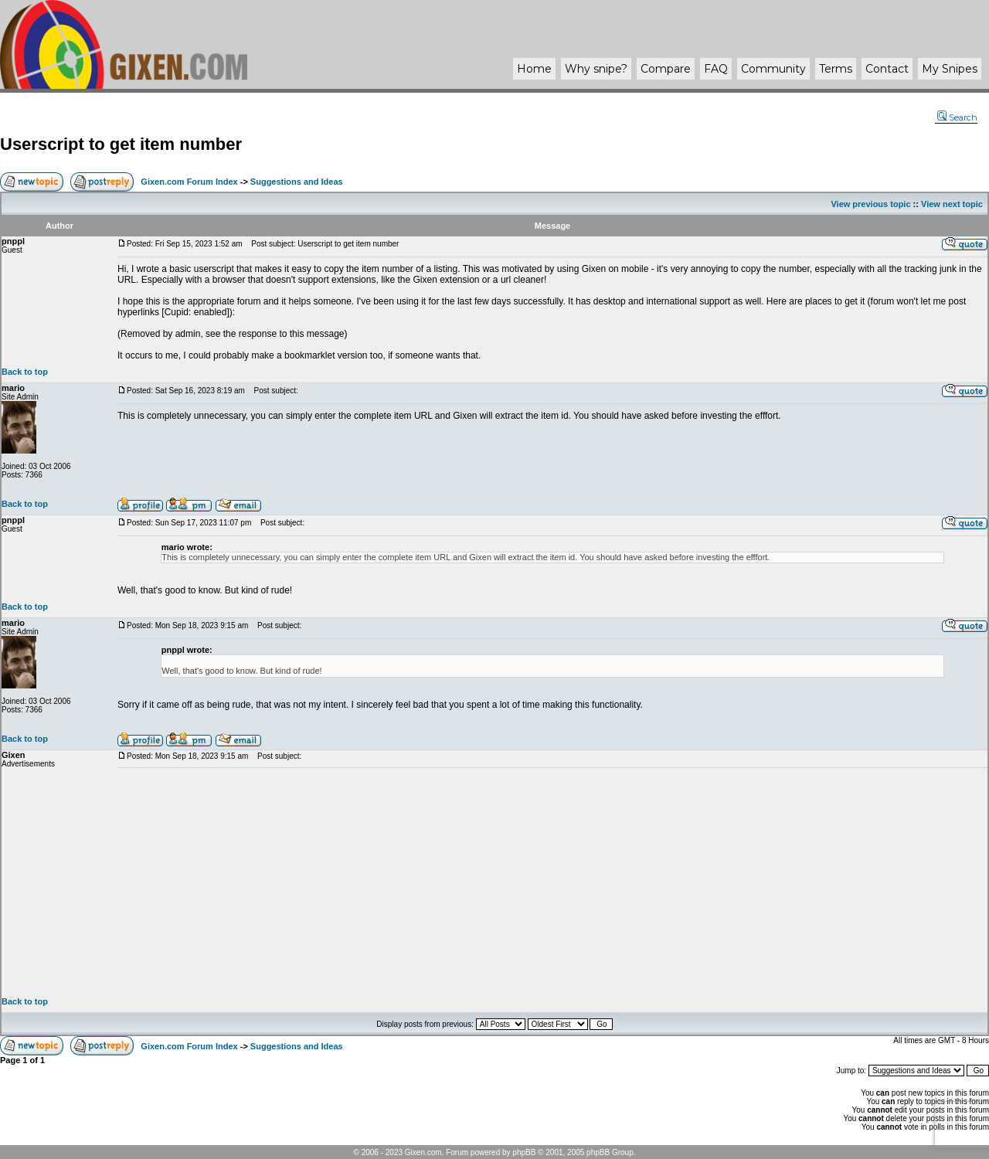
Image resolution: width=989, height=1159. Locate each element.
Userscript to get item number (121, 144)
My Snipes (949, 69)
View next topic (952, 204)
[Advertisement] (552, 882)
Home (534, 69)
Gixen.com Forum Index (189, 181)
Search (957, 117)
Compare (666, 69)
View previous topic (870, 204)
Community (773, 69)
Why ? (596, 69)
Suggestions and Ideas (296, 181)
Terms (835, 69)
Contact (887, 69)
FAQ (716, 69)
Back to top (25, 371)
